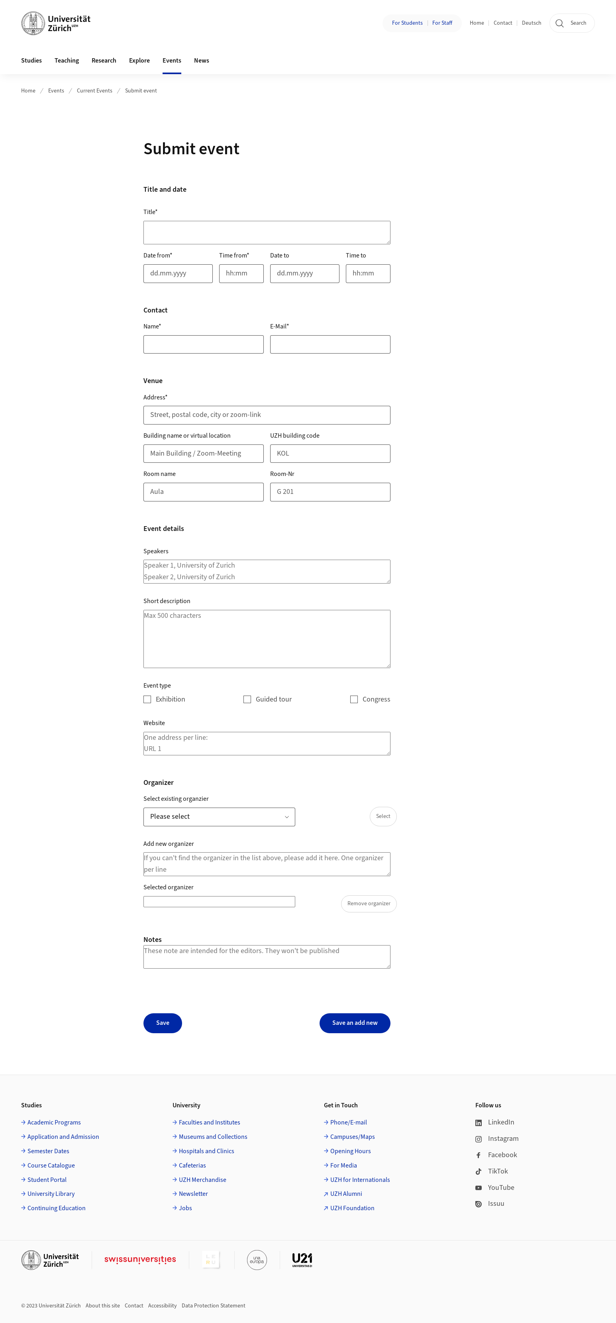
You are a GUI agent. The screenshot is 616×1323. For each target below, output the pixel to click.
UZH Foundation (352, 1208)
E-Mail (279, 326)
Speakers (156, 551)
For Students (407, 23)
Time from (234, 255)
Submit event (141, 91)
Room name (159, 474)
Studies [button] (31, 60)
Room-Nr (282, 474)
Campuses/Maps (352, 1136)
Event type (157, 685)
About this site (103, 1306)
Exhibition (170, 699)
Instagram (497, 1139)
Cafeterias (192, 1165)
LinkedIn (494, 1122)
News (201, 60)
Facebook (496, 1155)
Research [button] (104, 60)
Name (152, 326)
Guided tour (274, 699)
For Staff (442, 23)
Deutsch (531, 23)
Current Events (94, 91)
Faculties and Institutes (209, 1122)
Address (155, 397)
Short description (166, 601)
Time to (356, 255)
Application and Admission (63, 1136)
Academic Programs (54, 1122)
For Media (343, 1165)
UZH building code (295, 435)
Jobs (185, 1208)
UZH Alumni (346, 1193)
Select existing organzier (176, 798)
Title (150, 212)
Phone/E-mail (348, 1122)
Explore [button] (139, 60)
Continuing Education (56, 1208)
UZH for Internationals (360, 1180)
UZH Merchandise (202, 1180)
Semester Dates (48, 1151)
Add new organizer (168, 843)
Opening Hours (350, 1151)
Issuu (489, 1204)
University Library (51, 1193)
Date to (279, 255)
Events (56, 91)
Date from (158, 255)
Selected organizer (168, 887)
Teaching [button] (67, 60)
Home (477, 23)
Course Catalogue (51, 1165)
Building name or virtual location (187, 435)
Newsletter (193, 1193)
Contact (503, 23)
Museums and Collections (213, 1136)
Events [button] (172, 60)
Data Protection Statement (213, 1306)
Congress (376, 699)
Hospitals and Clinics (206, 1151)
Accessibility (162, 1306)
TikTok (491, 1171)
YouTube (494, 1188)
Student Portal (47, 1180)
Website (154, 723)
